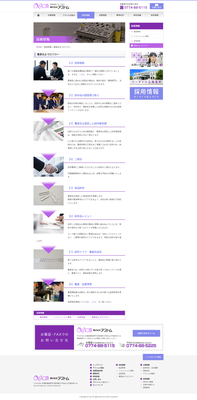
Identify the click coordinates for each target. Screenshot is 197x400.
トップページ (98, 365)
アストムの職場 (149, 374)
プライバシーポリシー (101, 382)
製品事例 (43, 317)
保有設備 (137, 15)
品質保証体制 (98, 371)
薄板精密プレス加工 (57, 4)
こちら (82, 74)
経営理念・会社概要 (150, 368)
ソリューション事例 (62, 317)
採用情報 (154, 15)
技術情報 (85, 15)
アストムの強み (68, 15)
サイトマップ (98, 385)
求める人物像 (148, 382)
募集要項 (146, 387)
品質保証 (102, 15)
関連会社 (146, 371)
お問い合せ (97, 379)
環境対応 (120, 15)
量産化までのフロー (100, 317)
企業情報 (51, 15)
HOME (38, 15)
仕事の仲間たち (149, 385)
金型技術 (81, 317)
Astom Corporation (111, 397)
